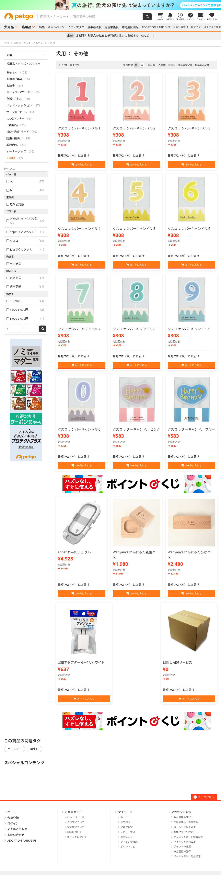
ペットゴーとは (75, 817)
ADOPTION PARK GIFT (155, 27)
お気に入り (126, 837)
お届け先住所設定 (183, 832)
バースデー (15, 749)
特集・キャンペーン (52, 27)
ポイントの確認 (182, 846)
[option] (110, 5)
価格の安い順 (185, 65)
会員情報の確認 (182, 817)
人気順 (162, 65)
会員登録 (13, 818)
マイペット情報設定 (185, 841)
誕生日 (34, 749)
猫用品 (26, 27)
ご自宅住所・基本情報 (186, 822)
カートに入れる (81, 164)
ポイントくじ (127, 846)
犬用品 (9, 27)
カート (124, 817)
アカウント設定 (181, 812)
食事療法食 (94, 27)
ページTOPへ (204, 797)
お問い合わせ (15, 835)
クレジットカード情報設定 (188, 837)
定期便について (75, 827)
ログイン (196, 27)
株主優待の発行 (182, 851)
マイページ (125, 812)
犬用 (9, 55)
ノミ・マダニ (75, 27)
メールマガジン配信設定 (187, 856)
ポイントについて (77, 837)
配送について (74, 832)
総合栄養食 (111, 27)
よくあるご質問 (212, 27)
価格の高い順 (202, 65)
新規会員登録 (180, 27)
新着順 (171, 65)
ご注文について (75, 822)
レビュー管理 (127, 832)
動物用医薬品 (130, 27)
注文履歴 (125, 822)
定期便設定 (126, 827)
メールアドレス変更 (185, 827)
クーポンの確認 (129, 841)
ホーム (11, 812)
